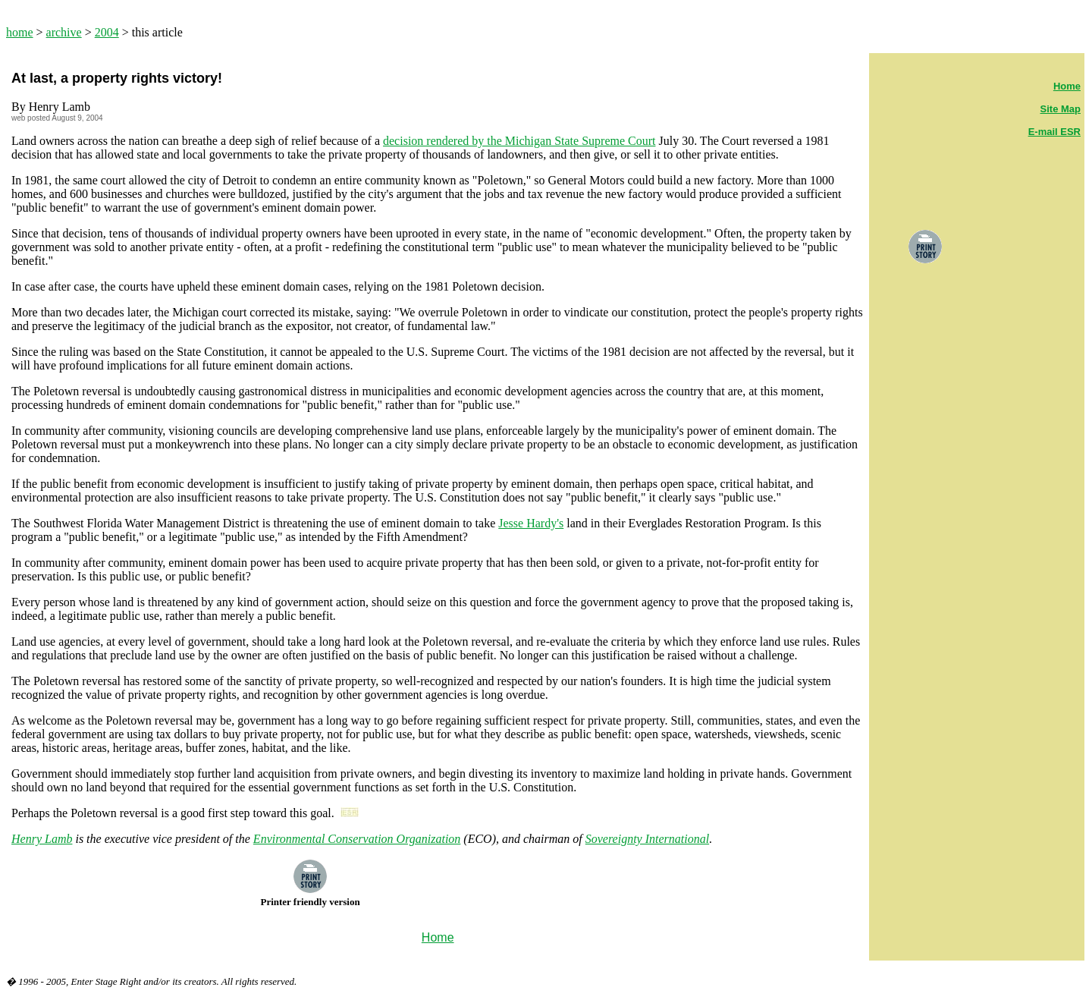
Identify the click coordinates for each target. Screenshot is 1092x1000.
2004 (107, 32)
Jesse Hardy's (530, 523)
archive (64, 32)
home (19, 32)
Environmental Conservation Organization (356, 838)
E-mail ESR (1054, 131)
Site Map (1060, 109)
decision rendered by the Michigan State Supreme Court (519, 140)
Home (1067, 86)
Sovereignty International (647, 838)
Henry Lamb (41, 838)
